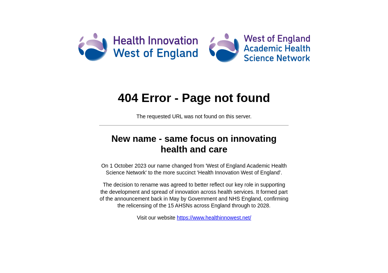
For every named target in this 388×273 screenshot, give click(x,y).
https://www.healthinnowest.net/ (214, 218)
